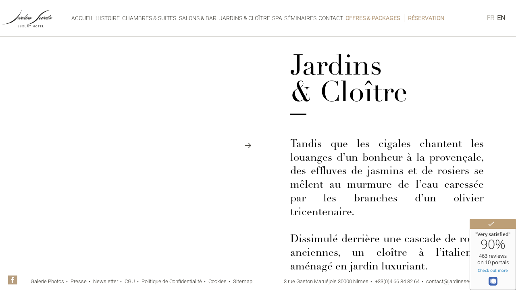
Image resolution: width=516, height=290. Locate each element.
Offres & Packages (372, 18)
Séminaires (300, 18)
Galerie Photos (47, 281)
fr (490, 18)
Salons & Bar (197, 18)
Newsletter (105, 281)
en (501, 18)
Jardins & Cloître (244, 18)
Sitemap (242, 281)
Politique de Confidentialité (171, 281)
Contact (330, 18)
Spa (277, 18)
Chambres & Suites (149, 18)
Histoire (108, 18)
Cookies (217, 281)
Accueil (82, 18)
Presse (79, 281)
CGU (130, 281)
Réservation (426, 18)
